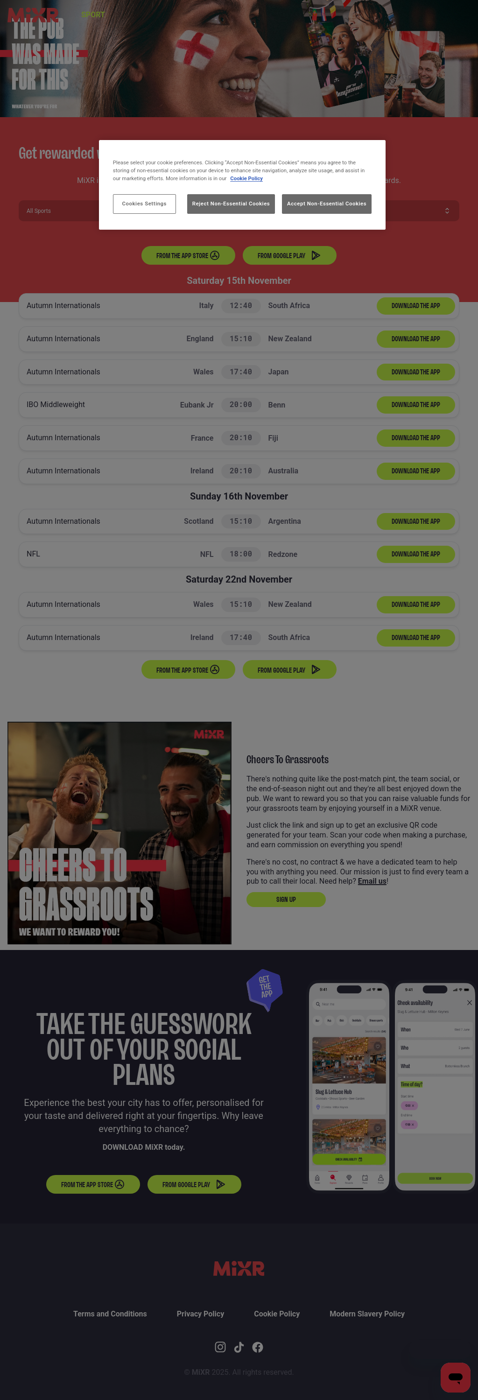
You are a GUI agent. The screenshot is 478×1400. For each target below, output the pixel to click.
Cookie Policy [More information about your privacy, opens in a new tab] (246, 178)
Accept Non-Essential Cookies (326, 203)
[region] (242, 185)
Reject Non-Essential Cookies (231, 203)
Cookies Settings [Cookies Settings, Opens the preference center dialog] (144, 203)
